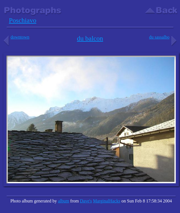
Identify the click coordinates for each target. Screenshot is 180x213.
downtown (15, 37)
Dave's (86, 201)
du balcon (90, 38)
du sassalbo (163, 37)
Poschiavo (22, 20)
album (63, 201)
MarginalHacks (106, 201)
